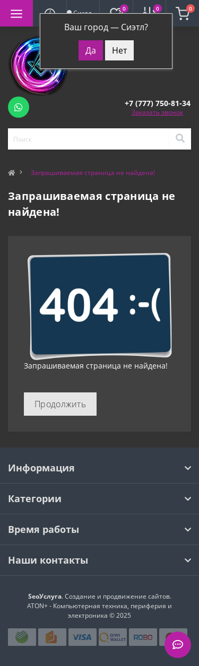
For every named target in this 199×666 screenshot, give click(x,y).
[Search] (180, 139)
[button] (157, 103)
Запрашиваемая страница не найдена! (93, 172)
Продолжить (60, 404)
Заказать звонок (157, 112)
